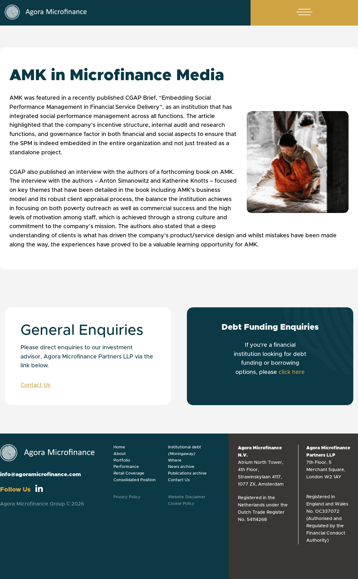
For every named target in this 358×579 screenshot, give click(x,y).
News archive (181, 467)
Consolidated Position (134, 480)
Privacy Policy (127, 497)
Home (119, 447)
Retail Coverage (128, 473)
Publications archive (187, 473)
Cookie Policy (181, 504)
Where (175, 460)
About (119, 454)
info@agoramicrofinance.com (40, 474)
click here (292, 372)
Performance (126, 467)
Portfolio (121, 460)
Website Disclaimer (186, 497)
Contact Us (35, 385)
